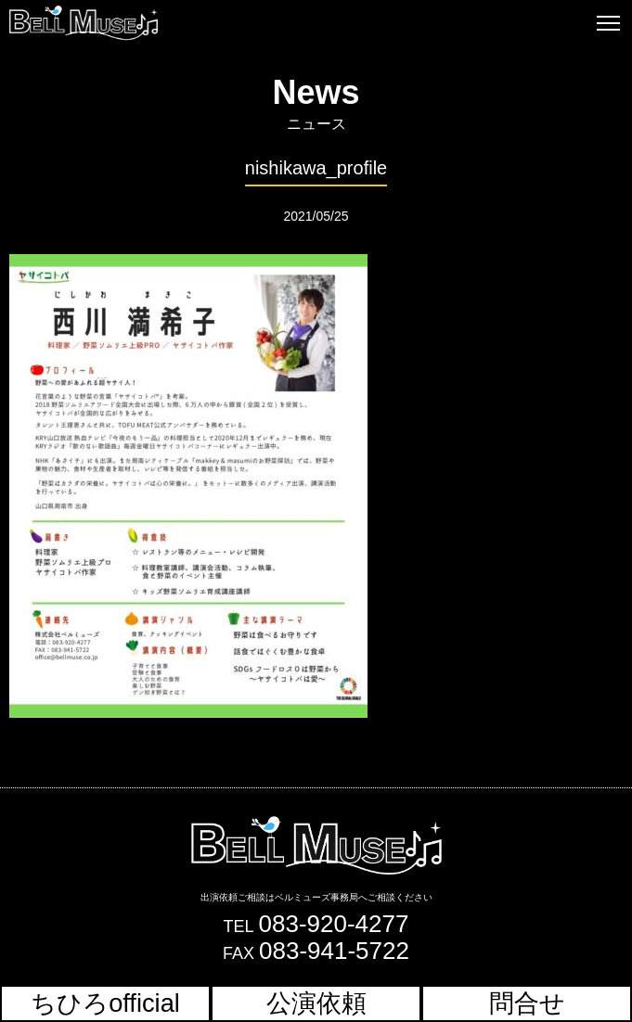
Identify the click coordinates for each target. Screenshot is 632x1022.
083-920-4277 (334, 924)
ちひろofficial (105, 1003)
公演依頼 (316, 1003)
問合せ (527, 1003)
